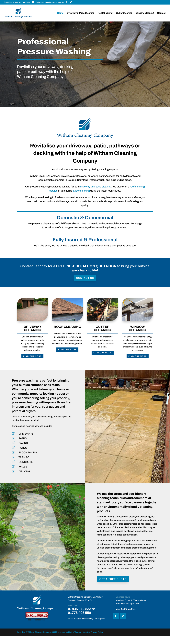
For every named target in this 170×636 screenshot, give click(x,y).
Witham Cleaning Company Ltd (41, 632)
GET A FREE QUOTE (112, 579)
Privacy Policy (97, 632)
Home (60, 13)
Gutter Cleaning (124, 13)
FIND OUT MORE (32, 342)
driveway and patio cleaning (95, 186)
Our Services (29, 87)
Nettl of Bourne (74, 632)
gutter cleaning (81, 190)
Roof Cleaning (105, 13)
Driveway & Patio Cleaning (80, 13)
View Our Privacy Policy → (127, 609)
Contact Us (85, 278)
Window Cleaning (145, 13)
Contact (161, 13)
